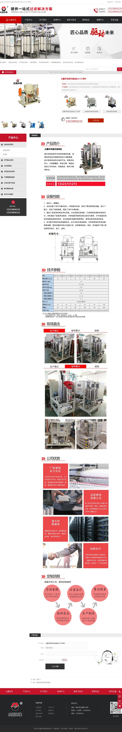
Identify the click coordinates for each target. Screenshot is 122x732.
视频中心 (100, 20)
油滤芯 (5, 154)
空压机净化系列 (44, 62)
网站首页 (110, 2)
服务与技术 (71, 20)
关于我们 (43, 20)
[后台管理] (64, 728)
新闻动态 (86, 20)
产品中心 (28, 20)
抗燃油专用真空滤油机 (43, 682)
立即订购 (96, 120)
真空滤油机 (79, 72)
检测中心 (57, 20)
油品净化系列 (13, 62)
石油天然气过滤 (68, 62)
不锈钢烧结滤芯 (56, 62)
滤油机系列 (72, 72)
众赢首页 (12, 20)
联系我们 (118, 2)
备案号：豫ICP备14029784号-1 (78, 728)
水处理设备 (33, 62)
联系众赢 (114, 20)
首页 (51, 72)
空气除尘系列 (23, 62)
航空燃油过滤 (79, 62)
